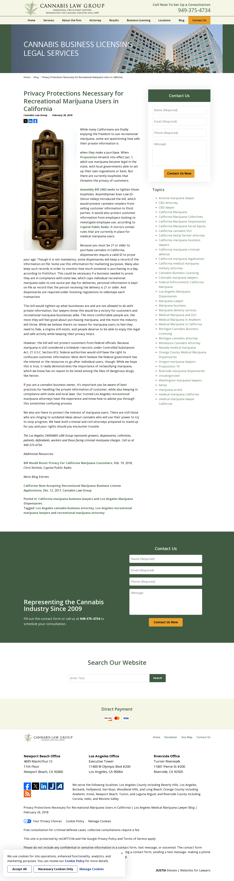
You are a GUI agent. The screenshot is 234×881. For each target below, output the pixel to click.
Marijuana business (172, 305)
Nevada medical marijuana (177, 347)
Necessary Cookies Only (55, 869)
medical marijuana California (179, 394)
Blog (181, 20)
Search (157, 678)
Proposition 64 (90, 157)
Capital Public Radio (94, 227)
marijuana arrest (170, 390)
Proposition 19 (169, 366)
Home (31, 20)
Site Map (186, 737)
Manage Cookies (99, 821)
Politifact (49, 273)
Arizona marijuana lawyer (176, 198)
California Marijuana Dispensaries (182, 221)
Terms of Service (135, 839)
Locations (164, 20)
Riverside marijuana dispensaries (182, 371)
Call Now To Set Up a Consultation (181, 4)
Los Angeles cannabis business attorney (65, 508)
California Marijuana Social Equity (182, 226)
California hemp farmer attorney (182, 235)
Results (114, 20)
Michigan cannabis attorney (178, 338)
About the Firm (71, 20)
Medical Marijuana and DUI (177, 315)
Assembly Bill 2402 (93, 189)
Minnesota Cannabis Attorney (179, 343)
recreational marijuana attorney (80, 513)
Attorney (95, 20)
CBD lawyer (167, 207)
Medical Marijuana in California (180, 324)
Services (48, 20)
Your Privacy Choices (43, 821)
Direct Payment (117, 709)
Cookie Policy (75, 821)
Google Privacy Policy (102, 839)
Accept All (19, 869)
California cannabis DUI (175, 231)
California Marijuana (173, 212)
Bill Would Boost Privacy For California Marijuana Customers (68, 463)
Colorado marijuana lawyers (178, 277)
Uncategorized (169, 376)
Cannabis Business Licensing (179, 273)
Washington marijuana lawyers (180, 380)
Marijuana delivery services (177, 310)
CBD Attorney (168, 203)
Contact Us (199, 20)
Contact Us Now (179, 173)
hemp (163, 385)
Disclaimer (170, 737)
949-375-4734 (194, 10)
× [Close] (122, 853)
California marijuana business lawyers (65, 499)
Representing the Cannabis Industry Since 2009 (64, 605)
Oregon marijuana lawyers (177, 362)
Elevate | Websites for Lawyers (183, 870)
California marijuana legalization (181, 259)
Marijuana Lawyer (171, 301)
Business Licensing (138, 20)
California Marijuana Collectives (181, 217)
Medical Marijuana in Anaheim (180, 320)
